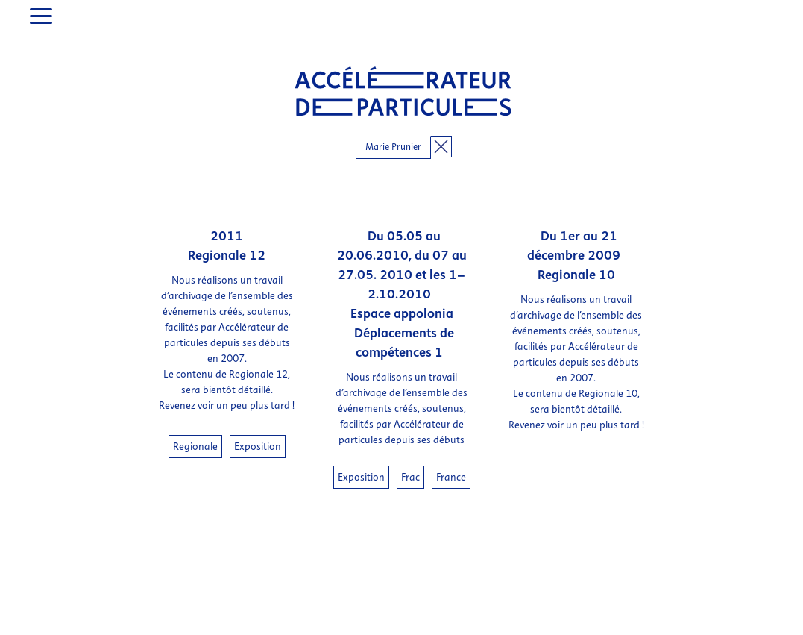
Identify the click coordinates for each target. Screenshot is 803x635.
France (451, 449)
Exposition (257, 419)
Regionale (195, 419)
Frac (410, 449)
